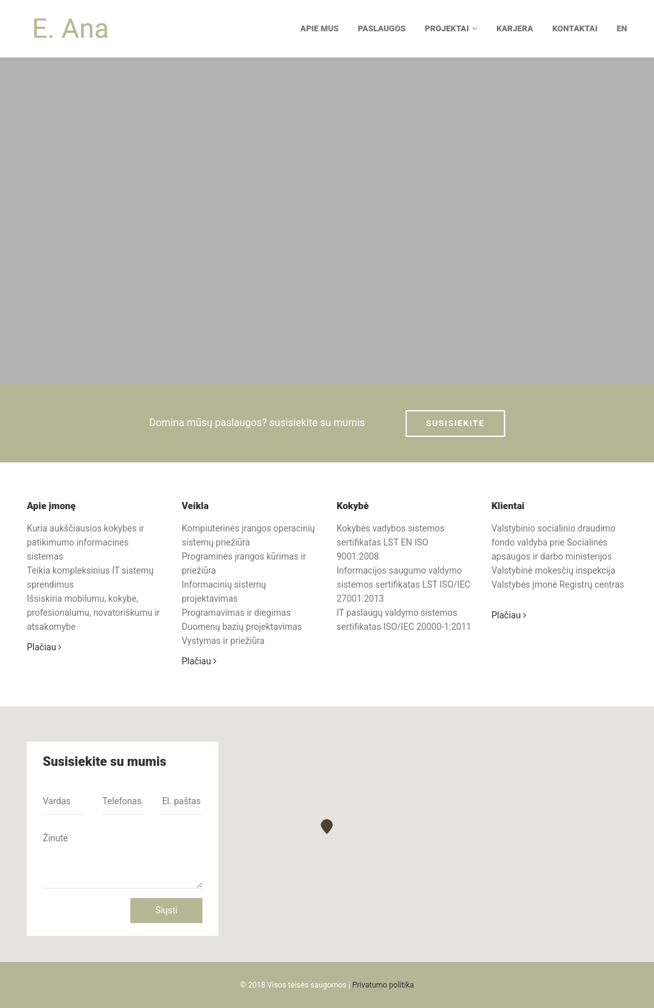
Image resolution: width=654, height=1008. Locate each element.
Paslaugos (382, 28)
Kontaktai (575, 28)
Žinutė (122, 857)
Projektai (451, 28)
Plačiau (44, 647)
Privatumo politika (383, 985)
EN (622, 28)
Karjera (514, 28)
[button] (326, 826)
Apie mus (319, 28)
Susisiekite (455, 423)
